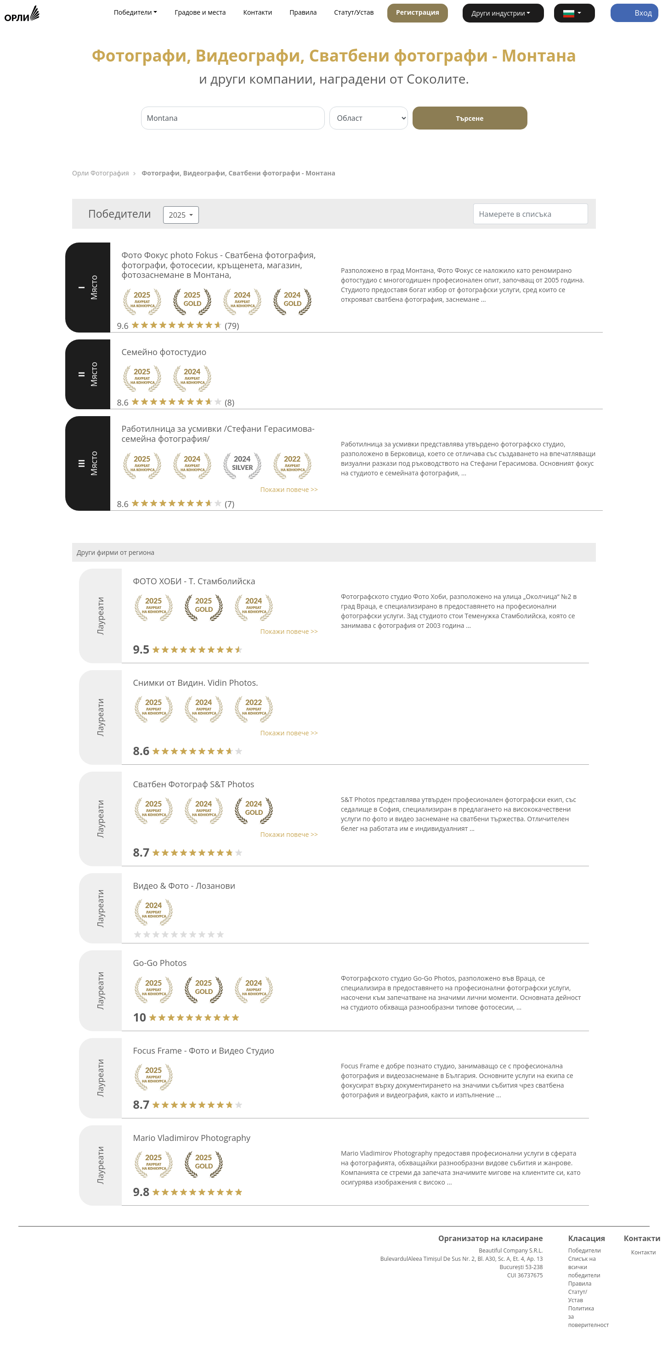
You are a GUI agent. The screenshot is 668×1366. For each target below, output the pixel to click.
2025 (178, 215)
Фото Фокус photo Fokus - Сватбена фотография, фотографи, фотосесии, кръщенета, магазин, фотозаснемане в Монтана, (219, 264)
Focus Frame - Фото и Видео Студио (203, 1050)
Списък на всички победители (584, 1267)
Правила (303, 12)
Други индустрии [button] (498, 13)
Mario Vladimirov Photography (192, 1137)
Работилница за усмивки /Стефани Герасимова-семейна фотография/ (218, 433)
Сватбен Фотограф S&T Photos (194, 784)
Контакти (257, 12)
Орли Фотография (100, 173)
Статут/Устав (354, 12)
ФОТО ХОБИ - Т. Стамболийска (194, 581)
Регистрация (417, 12)
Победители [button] (133, 12)
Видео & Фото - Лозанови (184, 885)
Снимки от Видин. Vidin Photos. (195, 682)
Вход (634, 12)
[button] (574, 13)
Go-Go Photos (160, 962)
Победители (584, 1250)
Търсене (470, 118)
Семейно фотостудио (164, 351)
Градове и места (200, 12)
